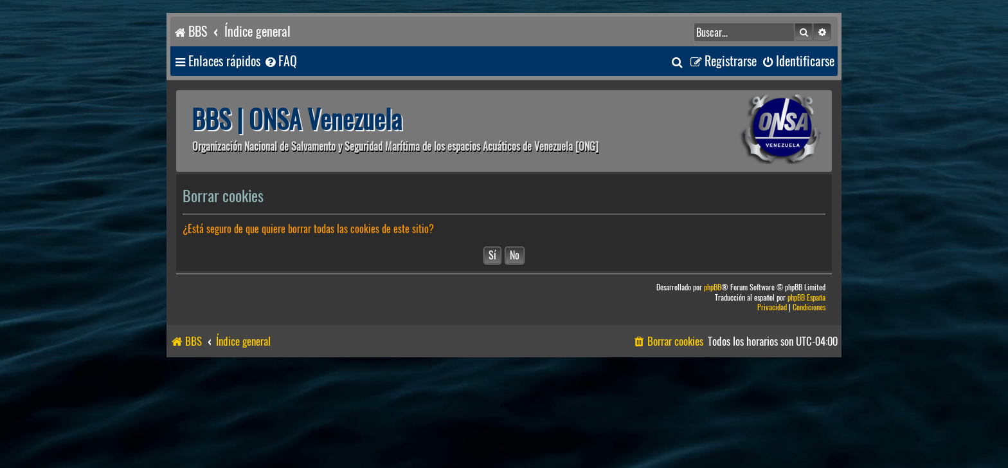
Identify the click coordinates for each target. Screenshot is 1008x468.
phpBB (712, 287)
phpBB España (806, 298)
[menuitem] (280, 61)
